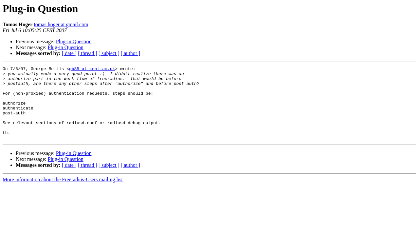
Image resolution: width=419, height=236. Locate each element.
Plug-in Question (74, 41)
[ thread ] (87, 53)
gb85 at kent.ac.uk (92, 69)
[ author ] (130, 53)
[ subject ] (109, 53)
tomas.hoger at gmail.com (61, 24)
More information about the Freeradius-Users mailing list (63, 194)
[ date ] (69, 53)
